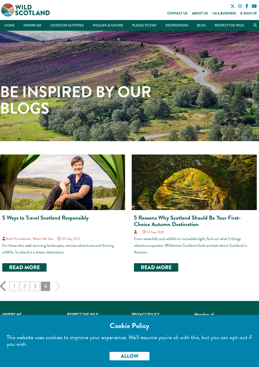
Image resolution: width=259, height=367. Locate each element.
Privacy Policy (145, 314)
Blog (201, 25)
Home (9, 25)
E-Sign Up (248, 13)
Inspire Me (32, 25)
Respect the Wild (229, 25)
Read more (24, 267)
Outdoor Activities (67, 25)
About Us (200, 13)
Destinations (176, 25)
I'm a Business (224, 13)
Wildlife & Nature (108, 25)
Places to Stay (144, 25)
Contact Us (177, 13)
